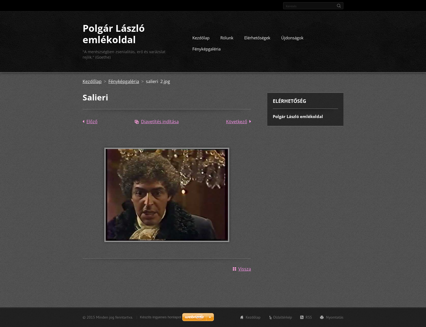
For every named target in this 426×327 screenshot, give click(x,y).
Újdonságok (292, 37)
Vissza (244, 269)
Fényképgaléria (206, 49)
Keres (339, 6)
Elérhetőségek (257, 37)
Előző (92, 122)
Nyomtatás (334, 317)
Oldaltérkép (282, 317)
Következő (236, 122)
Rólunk (226, 37)
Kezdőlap (200, 37)
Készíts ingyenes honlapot (160, 317)
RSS (309, 317)
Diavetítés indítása (160, 122)
